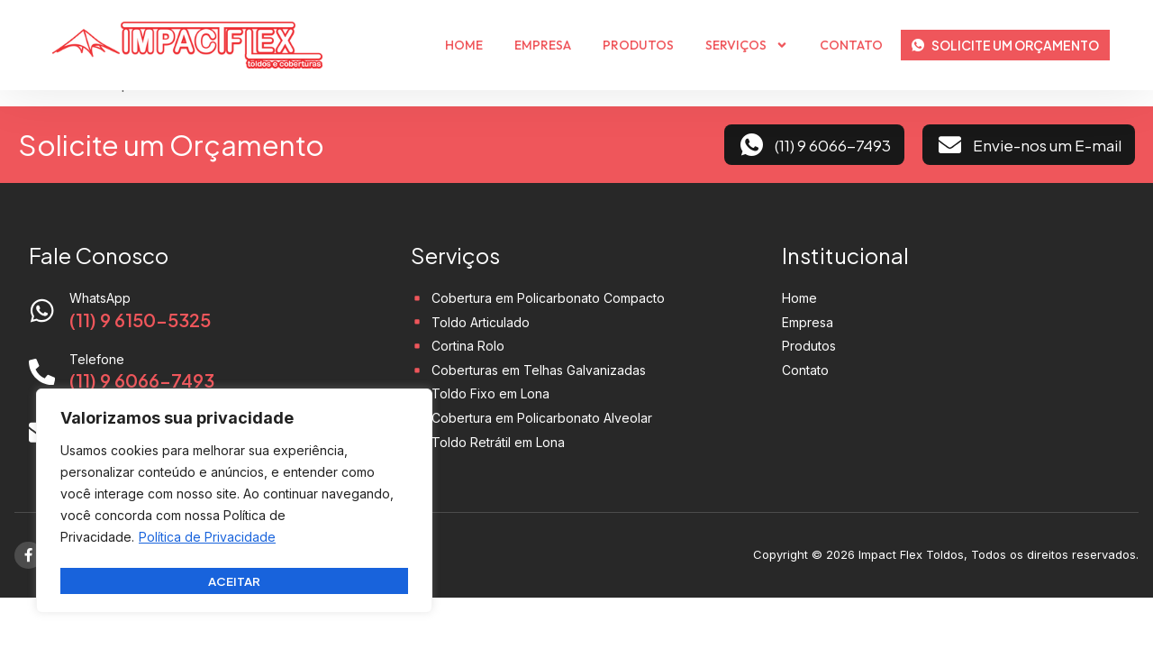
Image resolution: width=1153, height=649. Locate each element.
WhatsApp (101, 298)
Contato (851, 45)
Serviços (746, 45)
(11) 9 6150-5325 (141, 319)
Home (464, 45)
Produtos (638, 45)
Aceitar (234, 580)
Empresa (542, 45)
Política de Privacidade (207, 541)
